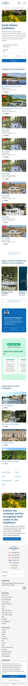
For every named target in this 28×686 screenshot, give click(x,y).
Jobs (3, 608)
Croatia (4, 630)
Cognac (17, 472)
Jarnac (3, 476)
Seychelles (5, 638)
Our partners (5, 601)
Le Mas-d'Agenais (7, 480)
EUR (14, 572)
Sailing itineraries (7, 651)
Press (3, 606)
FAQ (3, 617)
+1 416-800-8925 (14, 557)
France (4, 643)
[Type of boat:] (14, 51)
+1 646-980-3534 (14, 552)
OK (24, 588)
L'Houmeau (18, 476)
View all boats (14, 253)
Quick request (6, 656)
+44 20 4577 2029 (14, 555)
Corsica (4, 636)
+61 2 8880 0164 (14, 560)
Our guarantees (6, 599)
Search (14, 60)
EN (14, 576)
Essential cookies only (14, 680)
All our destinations (14, 301)
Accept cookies (14, 676)
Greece (4, 632)
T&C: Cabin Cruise (7, 612)
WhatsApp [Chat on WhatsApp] (14, 565)
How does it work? (7, 597)
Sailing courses (6, 654)
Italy (3, 645)
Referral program (7, 604)
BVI (3, 641)
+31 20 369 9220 (14, 563)
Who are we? (5, 595)
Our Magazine (6, 621)
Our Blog (4, 619)
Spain (3, 634)
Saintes (17, 480)
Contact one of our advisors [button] (12, 539)
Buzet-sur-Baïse (6, 472)
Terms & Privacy (6, 610)
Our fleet (4, 649)
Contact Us (14, 568)
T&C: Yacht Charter (7, 615)
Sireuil (3, 485)
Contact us (14, 329)
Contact (4, 623)
